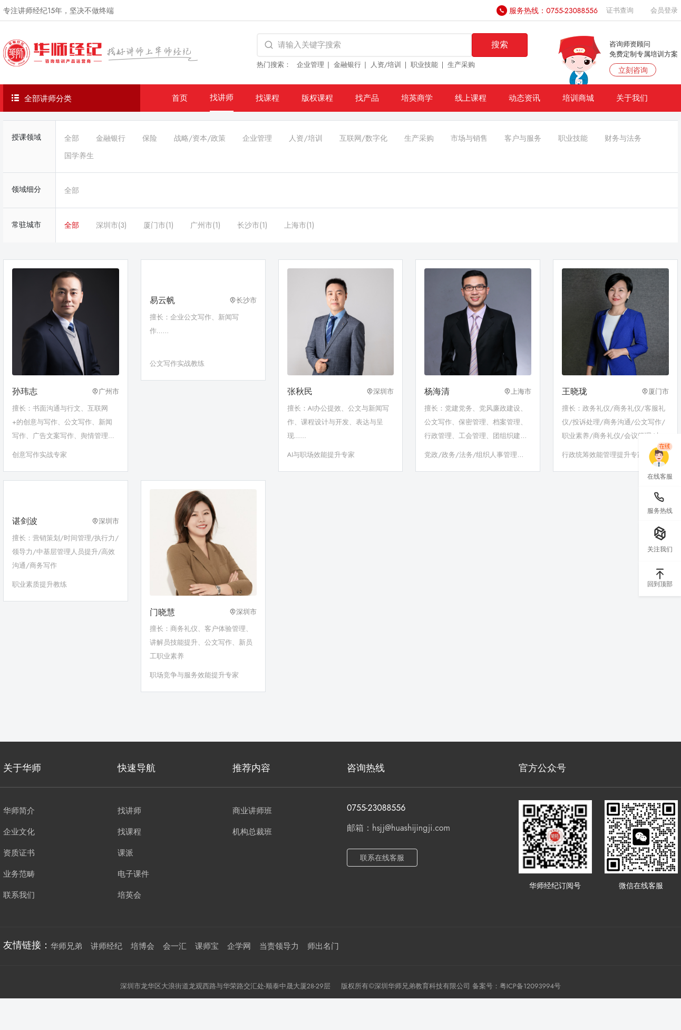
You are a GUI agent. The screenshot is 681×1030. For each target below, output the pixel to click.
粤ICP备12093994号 (530, 986)
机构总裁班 (252, 832)
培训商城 (578, 97)
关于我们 (632, 97)
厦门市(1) (158, 225)
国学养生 (79, 155)
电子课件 (133, 874)
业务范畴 (19, 874)
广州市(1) (205, 225)
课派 (125, 853)
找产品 (367, 97)
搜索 (499, 44)
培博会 (142, 946)
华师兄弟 (66, 946)
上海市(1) (299, 225)
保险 (149, 138)
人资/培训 (386, 65)
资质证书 (19, 853)
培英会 (129, 895)
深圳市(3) (111, 225)
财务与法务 (623, 138)
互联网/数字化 (363, 138)
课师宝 (207, 946)
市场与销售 (469, 138)
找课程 (267, 97)
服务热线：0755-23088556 (553, 10)
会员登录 (664, 10)
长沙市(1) (252, 225)
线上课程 (471, 97)
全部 (71, 138)
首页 (180, 97)
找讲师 (222, 97)
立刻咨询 (633, 70)
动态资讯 (524, 97)
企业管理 (310, 65)
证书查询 (620, 10)
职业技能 (424, 65)
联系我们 (19, 895)
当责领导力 (279, 946)
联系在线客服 (382, 857)
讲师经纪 (106, 946)
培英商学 (417, 97)
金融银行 (347, 65)
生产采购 (461, 65)
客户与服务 (522, 138)
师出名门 (323, 946)
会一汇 (175, 946)
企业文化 (19, 832)
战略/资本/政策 (200, 138)
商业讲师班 (252, 811)
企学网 (239, 946)
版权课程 (317, 97)
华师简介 (19, 811)
